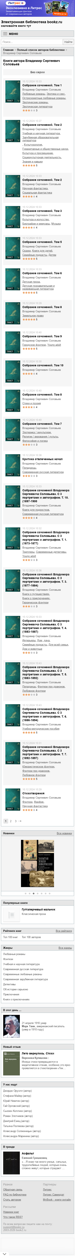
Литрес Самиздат (53, 1194)
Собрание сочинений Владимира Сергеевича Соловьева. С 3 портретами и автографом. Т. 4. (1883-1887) (45, 626)
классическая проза (34, 913)
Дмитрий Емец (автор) (16, 1121)
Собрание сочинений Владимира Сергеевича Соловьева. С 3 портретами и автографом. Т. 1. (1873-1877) (45, 538)
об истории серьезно (15, 989)
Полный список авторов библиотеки (41, 49)
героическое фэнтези (35, 602)
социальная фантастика (37, 192)
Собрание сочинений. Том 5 (42, 242)
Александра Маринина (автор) (21, 1136)
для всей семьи (58, 644)
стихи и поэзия (31, 403)
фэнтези (8, 959)
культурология (33, 144)
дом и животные (32, 648)
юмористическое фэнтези (38, 766)
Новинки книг (11, 1211)
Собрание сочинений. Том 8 (42, 307)
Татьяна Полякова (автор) (18, 1126)
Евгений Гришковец (34, 1157)
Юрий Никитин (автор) (16, 1100)
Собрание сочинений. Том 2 (42, 124)
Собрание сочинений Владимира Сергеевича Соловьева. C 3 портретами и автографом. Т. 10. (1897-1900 (45, 496)
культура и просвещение (37, 153)
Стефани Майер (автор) (17, 1095)
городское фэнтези (34, 344)
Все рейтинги (64, 930)
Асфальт (28, 1153)
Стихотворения (33, 793)
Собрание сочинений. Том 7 (42, 423)
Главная (8, 49)
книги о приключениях (16, 999)
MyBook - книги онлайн (57, 1199)
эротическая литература (37, 106)
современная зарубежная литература (25, 979)
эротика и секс (56, 93)
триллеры (28, 551)
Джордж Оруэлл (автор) (17, 1090)
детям (52, 254)
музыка (56, 223)
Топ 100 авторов (31, 937)
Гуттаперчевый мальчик (38, 909)
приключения (11, 994)
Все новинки (64, 833)
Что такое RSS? (13, 1217)
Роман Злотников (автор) (17, 1115)
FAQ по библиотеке (14, 1194)
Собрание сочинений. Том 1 (42, 85)
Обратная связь (12, 1189)
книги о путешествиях (35, 594)
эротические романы (35, 102)
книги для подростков (35, 509)
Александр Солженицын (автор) (22, 1131)
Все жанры (65, 947)
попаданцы (29, 467)
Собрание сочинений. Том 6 (42, 273)
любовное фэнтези (34, 690)
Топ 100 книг (10, 937)
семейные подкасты (34, 254)
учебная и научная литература (21, 964)
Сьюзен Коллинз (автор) (17, 1110)
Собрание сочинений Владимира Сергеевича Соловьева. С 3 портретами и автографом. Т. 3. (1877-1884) (45, 580)
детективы (9, 984)
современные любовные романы (22, 974)
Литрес (47, 1189)
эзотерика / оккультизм (36, 432)
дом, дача (43, 640)
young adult (54, 344)
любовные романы (14, 954)
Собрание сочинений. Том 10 (42, 365)
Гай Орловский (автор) (16, 1105)
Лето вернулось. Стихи (38, 1053)
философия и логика (35, 440)
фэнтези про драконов (51, 686)
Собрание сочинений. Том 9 (42, 336)
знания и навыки (32, 161)
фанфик (39, 801)
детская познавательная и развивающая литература (38, 287)
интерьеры (29, 640)
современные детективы (51, 551)
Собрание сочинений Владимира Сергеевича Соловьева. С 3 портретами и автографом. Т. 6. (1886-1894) (45, 714)
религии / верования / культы (40, 436)
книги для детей (42, 250)
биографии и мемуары (36, 223)
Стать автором (12, 1199)
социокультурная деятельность (41, 157)
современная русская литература (23, 969)
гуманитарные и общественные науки (45, 148)
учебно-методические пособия (40, 728)
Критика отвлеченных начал (42, 459)
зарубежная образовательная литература (40, 139)
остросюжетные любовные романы (43, 98)
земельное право (33, 315)
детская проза (31, 281)
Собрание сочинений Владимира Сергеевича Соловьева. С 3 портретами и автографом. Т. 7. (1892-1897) (45, 752)
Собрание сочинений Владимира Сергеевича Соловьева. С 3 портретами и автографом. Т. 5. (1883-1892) (45, 672)
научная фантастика (35, 188)
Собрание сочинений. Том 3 (42, 210)
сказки (26, 250)
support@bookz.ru (13, 1227)
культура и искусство (35, 219)
